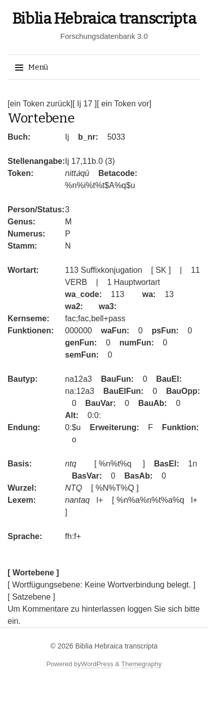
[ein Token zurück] (40, 103)
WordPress (97, 664)
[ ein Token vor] (124, 103)
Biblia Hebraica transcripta (104, 19)
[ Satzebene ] (31, 597)
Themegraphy (141, 664)
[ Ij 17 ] (85, 103)
